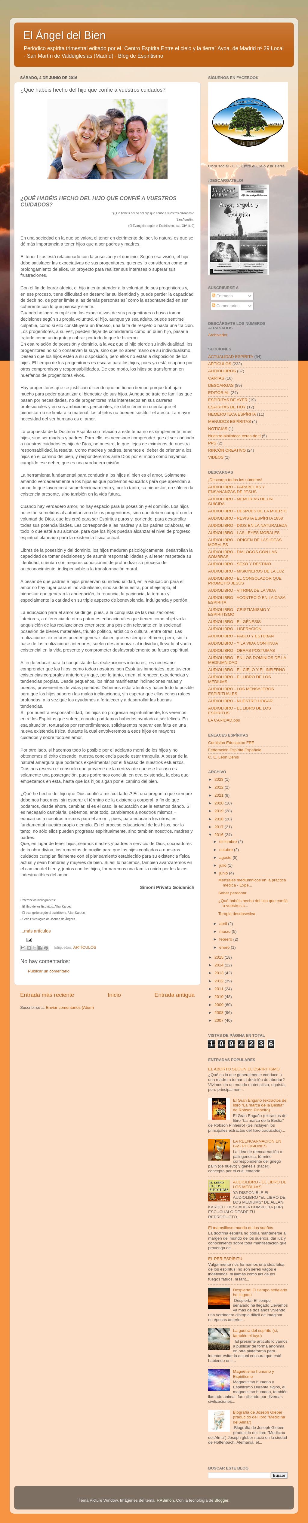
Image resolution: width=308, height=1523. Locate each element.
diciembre (228, 841)
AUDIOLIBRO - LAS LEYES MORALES (244, 532)
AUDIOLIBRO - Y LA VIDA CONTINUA (243, 643)
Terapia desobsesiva (236, 913)
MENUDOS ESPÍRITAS (229, 421)
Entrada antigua (175, 995)
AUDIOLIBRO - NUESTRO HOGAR (240, 701)
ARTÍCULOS (84, 947)
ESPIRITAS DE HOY (227, 407)
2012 (219, 981)
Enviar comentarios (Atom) (70, 1007)
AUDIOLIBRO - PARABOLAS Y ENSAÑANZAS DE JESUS (236, 489)
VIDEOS (215, 457)
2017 (219, 827)
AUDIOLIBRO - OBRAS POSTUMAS (241, 650)
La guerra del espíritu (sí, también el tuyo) (255, 1333)
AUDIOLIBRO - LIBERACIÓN (234, 629)
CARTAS (216, 378)
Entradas (222, 296)
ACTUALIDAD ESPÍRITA (230, 356)
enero (225, 947)
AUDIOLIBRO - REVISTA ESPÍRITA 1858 (245, 518)
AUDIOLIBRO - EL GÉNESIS (234, 621)
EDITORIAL (218, 392)
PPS (212, 443)
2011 (219, 989)
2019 (219, 811)
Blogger (221, 1500)
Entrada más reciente (47, 995)
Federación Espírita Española (234, 750)
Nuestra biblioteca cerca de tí (234, 436)
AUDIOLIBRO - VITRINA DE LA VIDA (242, 590)
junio (224, 873)
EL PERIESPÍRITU (225, 1258)
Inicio (114, 995)
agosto (226, 857)
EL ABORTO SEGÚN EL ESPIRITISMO (244, 1069)
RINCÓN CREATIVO (227, 450)
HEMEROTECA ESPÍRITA (232, 414)
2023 (219, 779)
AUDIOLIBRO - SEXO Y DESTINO (239, 564)
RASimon (165, 1500)
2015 (219, 957)
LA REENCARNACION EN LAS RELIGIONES (257, 1143)
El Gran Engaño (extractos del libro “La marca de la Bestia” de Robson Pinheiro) (260, 1105)
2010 (219, 996)
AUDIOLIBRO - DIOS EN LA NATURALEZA (247, 525)
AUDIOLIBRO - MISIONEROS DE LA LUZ (246, 571)
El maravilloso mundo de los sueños (240, 1227)
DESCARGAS (221, 385)
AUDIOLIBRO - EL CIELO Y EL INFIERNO (246, 669)
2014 (219, 965)
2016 (219, 834)
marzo (225, 931)
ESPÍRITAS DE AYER (228, 400)
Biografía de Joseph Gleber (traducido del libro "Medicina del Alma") (259, 1417)
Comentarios (225, 306)
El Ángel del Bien (64, 35)
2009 (219, 1005)
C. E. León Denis (223, 757)
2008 (219, 1012)
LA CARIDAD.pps (224, 720)
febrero (226, 939)
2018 (219, 819)
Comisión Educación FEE (231, 742)
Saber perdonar (232, 893)
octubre (226, 849)
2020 (219, 803)
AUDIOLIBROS (222, 371)
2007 (219, 1020)
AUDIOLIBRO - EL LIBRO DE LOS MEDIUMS (259, 1184)
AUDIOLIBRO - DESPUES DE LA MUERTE (247, 511)
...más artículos (35, 931)
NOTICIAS (217, 428)
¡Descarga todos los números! (235, 480)
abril (223, 923)
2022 (219, 787)
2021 (219, 795)
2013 (219, 973)
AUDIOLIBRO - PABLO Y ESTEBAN (241, 636)
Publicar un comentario (48, 971)
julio (223, 865)
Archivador (218, 335)
